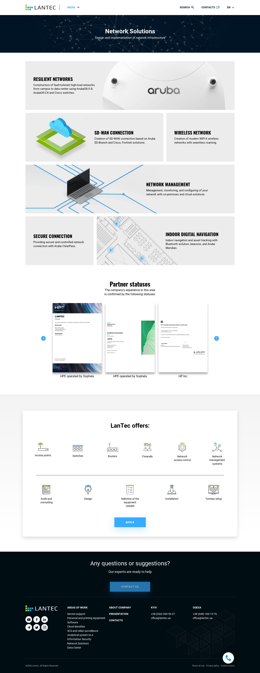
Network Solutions (78, 643)
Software (72, 622)
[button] (43, 338)
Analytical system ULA (80, 634)
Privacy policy (212, 666)
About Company (120, 607)
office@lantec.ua (161, 618)
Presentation (118, 613)
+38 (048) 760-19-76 (205, 613)
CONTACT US (130, 590)
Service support (76, 613)
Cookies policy (228, 666)
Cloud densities (76, 626)
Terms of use (198, 666)
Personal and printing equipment (86, 618)
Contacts (116, 620)
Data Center (74, 647)
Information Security (79, 639)
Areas (71, 7)
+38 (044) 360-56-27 (163, 613)
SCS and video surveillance (82, 630)
